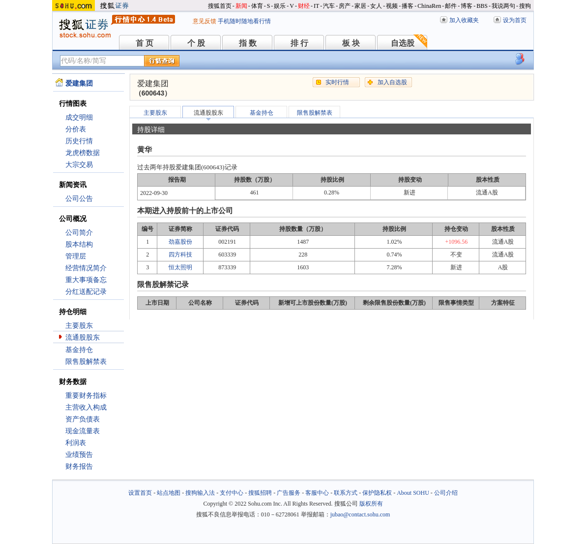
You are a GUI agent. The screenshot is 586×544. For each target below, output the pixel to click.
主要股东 (79, 325)
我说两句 (503, 5)
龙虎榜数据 (82, 153)
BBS (482, 5)
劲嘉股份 (180, 241)
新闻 (241, 5)
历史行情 (79, 141)
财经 (304, 5)
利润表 (75, 443)
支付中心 (231, 492)
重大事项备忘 (86, 280)
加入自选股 (392, 82)
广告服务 (288, 492)
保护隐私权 (377, 492)
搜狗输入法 (200, 492)
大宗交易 (79, 164)
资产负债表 (82, 419)
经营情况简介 (86, 268)
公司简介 (79, 232)
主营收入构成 (86, 407)
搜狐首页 (220, 5)
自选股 (402, 43)
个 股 (196, 43)
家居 (360, 5)
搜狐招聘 (260, 492)
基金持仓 (79, 349)
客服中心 (317, 492)
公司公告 (79, 198)
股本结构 (79, 244)
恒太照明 (180, 267)
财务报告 (79, 466)
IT (316, 5)
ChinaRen (429, 5)
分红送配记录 (86, 291)
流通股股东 (82, 337)
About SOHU (413, 492)
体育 (257, 5)
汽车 (329, 5)
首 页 (144, 43)
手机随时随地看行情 (244, 21)
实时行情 (337, 82)
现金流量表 (82, 431)
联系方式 (345, 492)
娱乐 (280, 5)
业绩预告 (79, 454)
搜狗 (525, 5)
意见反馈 (204, 21)
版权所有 (371, 503)
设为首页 (515, 20)
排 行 (299, 43)
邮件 (451, 5)
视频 (392, 5)
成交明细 (79, 117)
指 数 (248, 43)
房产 (345, 5)
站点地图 (168, 492)
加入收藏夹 (464, 20)
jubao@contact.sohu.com (360, 514)
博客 (466, 5)
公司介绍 (446, 492)
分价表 (75, 129)
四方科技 (180, 254)
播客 (407, 5)
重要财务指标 (86, 395)
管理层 (75, 256)
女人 (376, 5)
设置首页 (140, 492)
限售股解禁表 (86, 361)
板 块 (351, 43)
